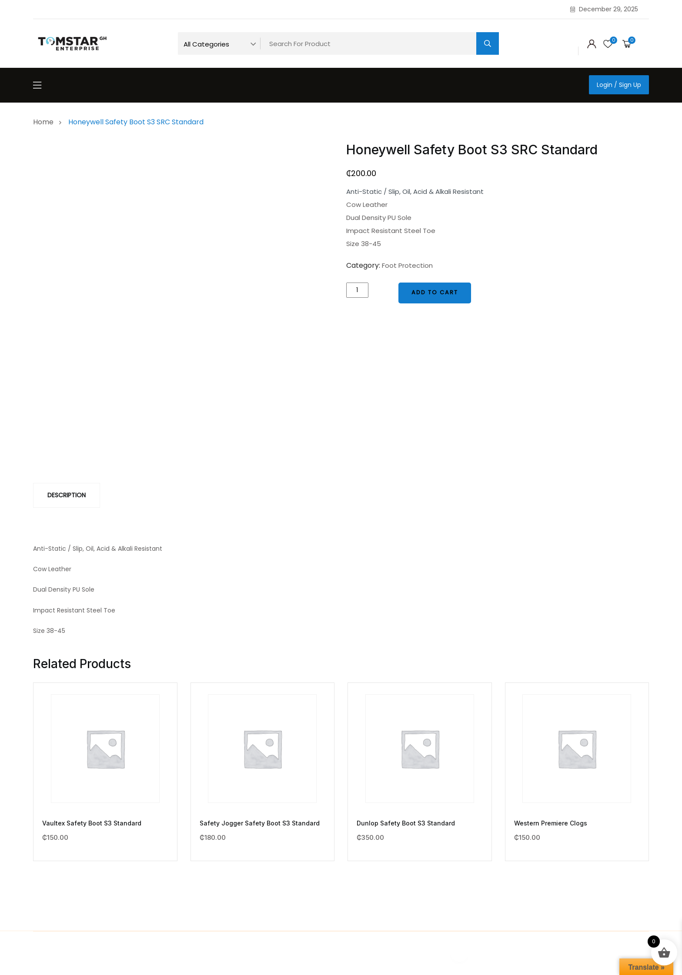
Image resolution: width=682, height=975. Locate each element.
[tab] (66, 495)
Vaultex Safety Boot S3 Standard (91, 823)
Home (45, 122)
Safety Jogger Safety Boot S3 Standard (260, 823)
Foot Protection (407, 265)
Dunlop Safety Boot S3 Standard (406, 823)
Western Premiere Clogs (550, 823)
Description (66, 495)
